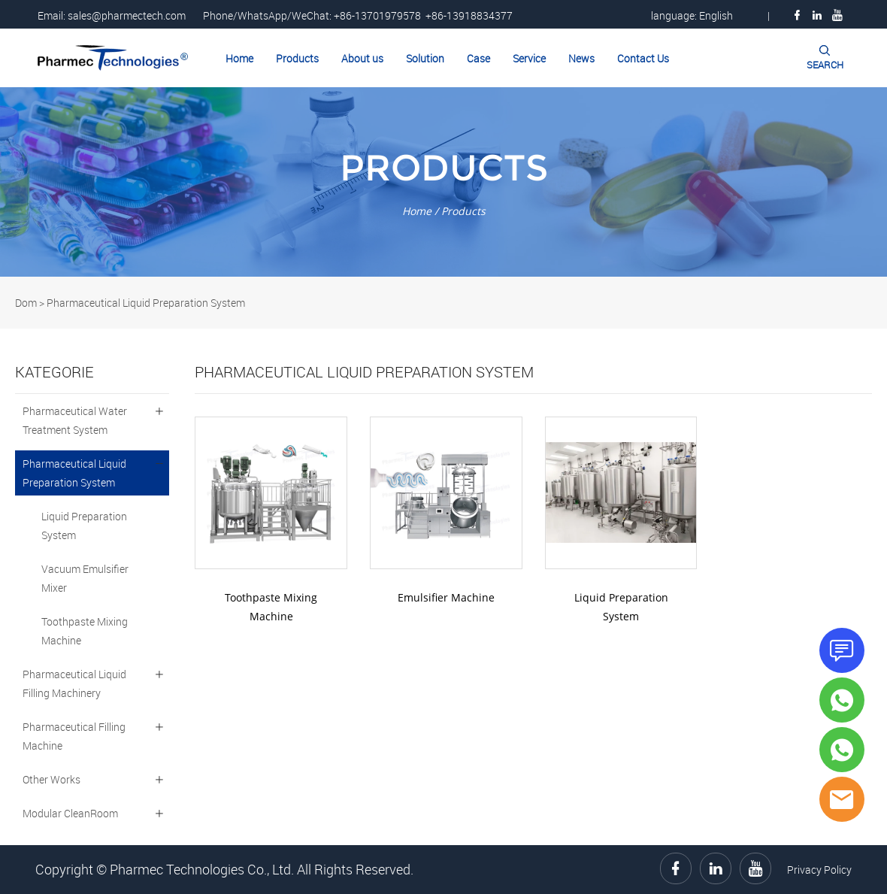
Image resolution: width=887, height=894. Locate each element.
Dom (26, 302)
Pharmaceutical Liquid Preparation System (146, 302)
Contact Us (643, 58)
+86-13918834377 (469, 15)
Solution (425, 58)
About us (362, 58)
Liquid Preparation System (84, 525)
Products (297, 58)
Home (239, 58)
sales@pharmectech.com (127, 15)
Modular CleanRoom (70, 813)
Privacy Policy (819, 869)
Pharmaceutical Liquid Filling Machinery (74, 683)
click (443, 182)
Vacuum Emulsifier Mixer (85, 578)
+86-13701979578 (377, 15)
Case (478, 58)
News (581, 58)
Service (529, 58)
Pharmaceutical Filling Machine (74, 736)
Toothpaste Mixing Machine (84, 630)
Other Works (51, 779)
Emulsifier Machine (446, 597)
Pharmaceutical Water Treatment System (75, 420)
